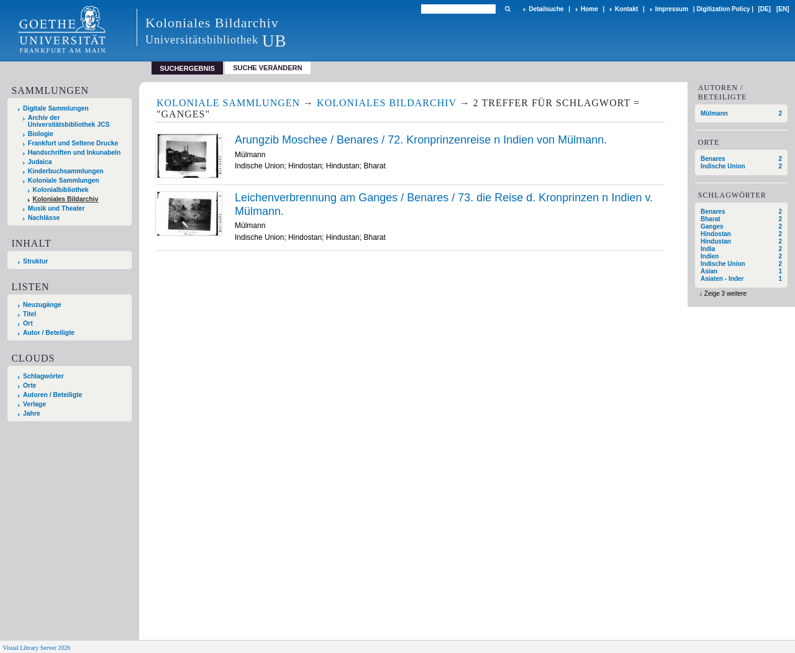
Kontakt (626, 9)
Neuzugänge (42, 304)
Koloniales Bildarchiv (66, 199)
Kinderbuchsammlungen (66, 171)
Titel (29, 314)
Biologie (40, 133)
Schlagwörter (43, 376)
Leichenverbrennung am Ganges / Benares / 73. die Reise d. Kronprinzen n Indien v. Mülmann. (444, 204)
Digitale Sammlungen (56, 108)
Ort (28, 323)
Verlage (34, 404)
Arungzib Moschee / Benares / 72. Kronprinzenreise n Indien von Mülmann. (421, 140)
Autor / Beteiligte (49, 332)
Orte (29, 385)
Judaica (40, 161)
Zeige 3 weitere (725, 293)
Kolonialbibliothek (61, 189)
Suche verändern (267, 67)
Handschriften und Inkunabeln (74, 152)
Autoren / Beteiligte (52, 394)
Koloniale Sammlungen (63, 180)
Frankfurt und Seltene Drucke (73, 143)
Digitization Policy (723, 9)
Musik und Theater (56, 208)
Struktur (35, 261)
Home (589, 9)
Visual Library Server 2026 (36, 647)
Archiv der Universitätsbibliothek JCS (69, 121)
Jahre (31, 413)
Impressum (671, 9)
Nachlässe (44, 217)
